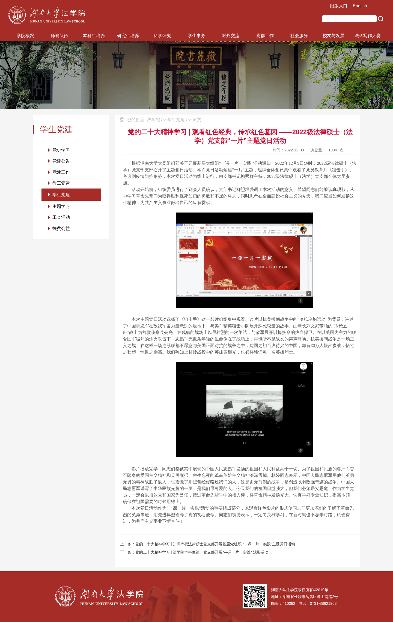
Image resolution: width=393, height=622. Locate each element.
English (360, 6)
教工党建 (61, 183)
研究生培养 (128, 35)
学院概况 (25, 35)
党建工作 (61, 172)
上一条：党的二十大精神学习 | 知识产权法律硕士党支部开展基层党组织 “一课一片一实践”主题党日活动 (207, 544)
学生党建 (61, 195)
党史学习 (61, 150)
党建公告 (61, 161)
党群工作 (265, 35)
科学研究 (162, 35)
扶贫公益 (61, 230)
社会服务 (299, 35)
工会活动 (61, 218)
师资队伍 (59, 35)
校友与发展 (333, 35)
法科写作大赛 (368, 35)
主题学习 (61, 207)
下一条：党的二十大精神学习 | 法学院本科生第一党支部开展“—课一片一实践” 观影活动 (194, 552)
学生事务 (196, 35)
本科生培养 (94, 35)
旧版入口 (338, 6)
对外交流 (230, 35)
